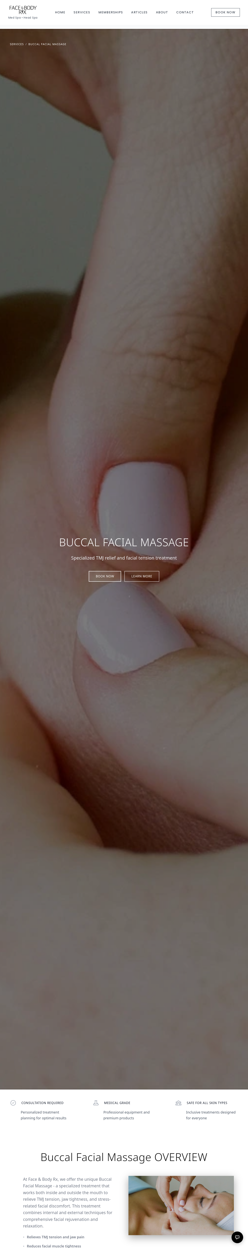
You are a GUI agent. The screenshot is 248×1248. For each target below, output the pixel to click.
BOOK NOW (225, 12)
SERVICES (82, 12)
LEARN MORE (141, 576)
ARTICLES (139, 12)
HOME (60, 12)
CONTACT (185, 12)
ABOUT (162, 12)
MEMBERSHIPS (110, 12)
